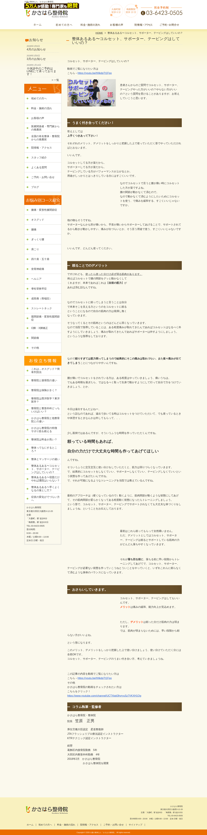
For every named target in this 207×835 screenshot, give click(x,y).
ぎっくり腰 (37, 239)
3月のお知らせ (36, 59)
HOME (99, 32)
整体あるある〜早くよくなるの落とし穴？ (45, 489)
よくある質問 (39, 167)
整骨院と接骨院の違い (44, 380)
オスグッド (37, 219)
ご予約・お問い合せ (169, 25)
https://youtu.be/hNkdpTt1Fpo (95, 678)
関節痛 (35, 338)
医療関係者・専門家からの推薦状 (45, 128)
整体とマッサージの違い (45, 459)
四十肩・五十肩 (40, 259)
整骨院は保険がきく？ (44, 390)
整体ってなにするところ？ (44, 449)
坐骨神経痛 (37, 269)
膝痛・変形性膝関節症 (44, 209)
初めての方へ (64, 25)
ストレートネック (41, 308)
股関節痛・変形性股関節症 (45, 318)
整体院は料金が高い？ (44, 439)
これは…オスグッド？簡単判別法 (45, 370)
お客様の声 (117, 25)
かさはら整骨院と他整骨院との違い (45, 420)
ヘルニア (36, 278)
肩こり (35, 249)
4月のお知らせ (36, 49)
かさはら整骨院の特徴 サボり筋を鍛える (45, 430)
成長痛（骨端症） (41, 298)
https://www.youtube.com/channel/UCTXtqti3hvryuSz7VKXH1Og (104, 695)
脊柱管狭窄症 (39, 288)
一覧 (56, 80)
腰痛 (33, 229)
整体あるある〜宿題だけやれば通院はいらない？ (45, 479)
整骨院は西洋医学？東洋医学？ (45, 400)
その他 (35, 347)
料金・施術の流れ (90, 25)
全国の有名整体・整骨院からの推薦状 (45, 138)
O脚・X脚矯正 (39, 328)
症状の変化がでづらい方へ (45, 499)
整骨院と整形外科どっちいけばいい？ (45, 410)
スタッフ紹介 (39, 157)
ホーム (37, 25)
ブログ (35, 187)
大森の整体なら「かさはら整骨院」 (103, 832)
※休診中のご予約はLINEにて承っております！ (41, 71)
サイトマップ (135, 825)
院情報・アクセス (143, 25)
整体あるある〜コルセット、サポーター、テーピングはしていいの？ (45, 469)
